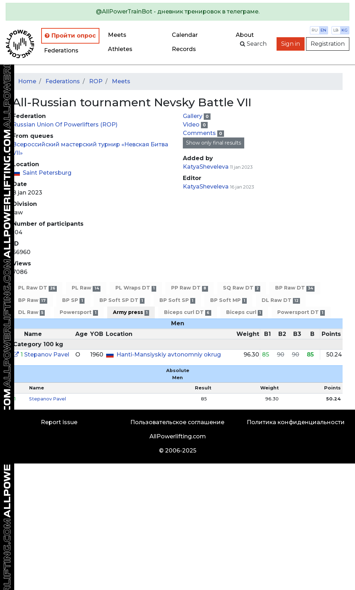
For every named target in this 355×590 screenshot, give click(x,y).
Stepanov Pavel (46, 354)
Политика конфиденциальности (296, 422)
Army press (131, 312)
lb (336, 30)
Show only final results (213, 143)
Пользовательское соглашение (177, 422)
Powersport (79, 312)
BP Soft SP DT (121, 300)
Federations (61, 50)
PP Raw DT (189, 288)
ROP (96, 81)
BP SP (73, 300)
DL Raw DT (281, 300)
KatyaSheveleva (206, 166)
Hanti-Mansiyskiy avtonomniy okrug (168, 354)
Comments (200, 133)
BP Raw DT (295, 288)
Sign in (290, 43)
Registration (328, 43)
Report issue (59, 422)
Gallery (193, 116)
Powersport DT (301, 312)
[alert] (177, 12)
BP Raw (32, 300)
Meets (117, 35)
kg (345, 30)
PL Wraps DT (135, 288)
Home (27, 81)
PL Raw (86, 288)
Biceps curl (244, 312)
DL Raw (31, 312)
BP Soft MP (228, 300)
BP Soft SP (177, 300)
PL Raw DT (37, 288)
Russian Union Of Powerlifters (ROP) (65, 124)
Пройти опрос (70, 35)
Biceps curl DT (187, 312)
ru (315, 30)
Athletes (120, 49)
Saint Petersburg (47, 172)
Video (192, 124)
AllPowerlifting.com (177, 436)
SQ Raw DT (241, 288)
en (323, 30)
